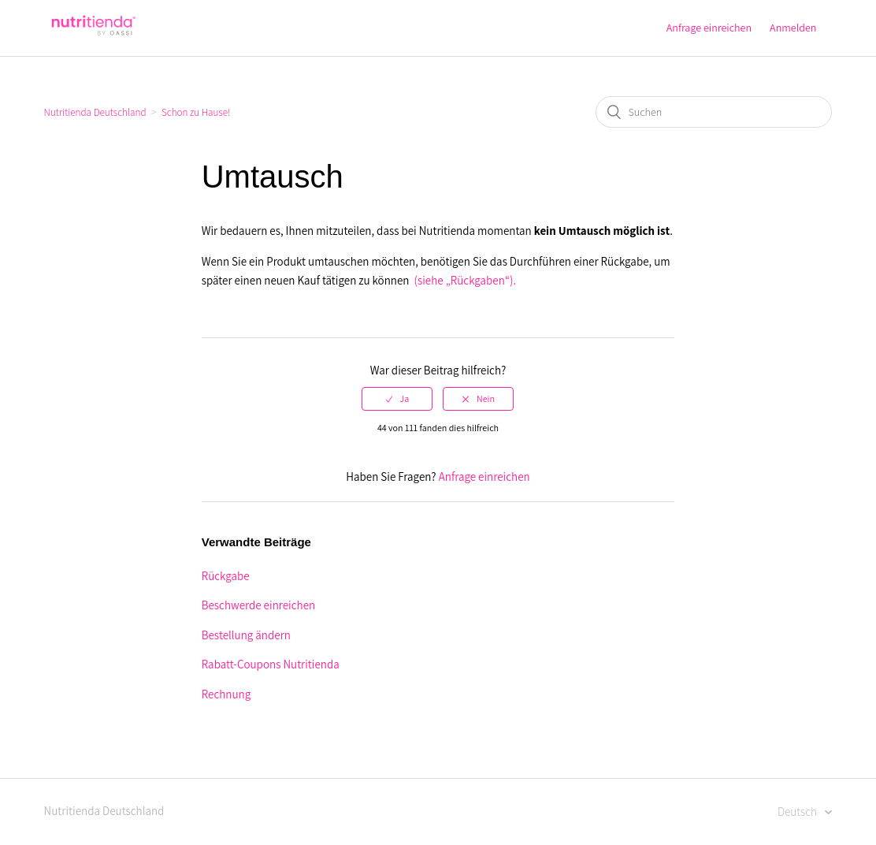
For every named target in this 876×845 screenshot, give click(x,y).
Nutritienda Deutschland (95, 112)
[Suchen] (714, 112)
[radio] (397, 399)
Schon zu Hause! (195, 112)
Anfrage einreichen (709, 27)
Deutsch (798, 811)
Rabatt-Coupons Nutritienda (271, 664)
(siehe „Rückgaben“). (465, 280)
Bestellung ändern (246, 634)
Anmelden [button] (793, 27)
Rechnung (226, 694)
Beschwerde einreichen (258, 604)
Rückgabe (226, 575)
